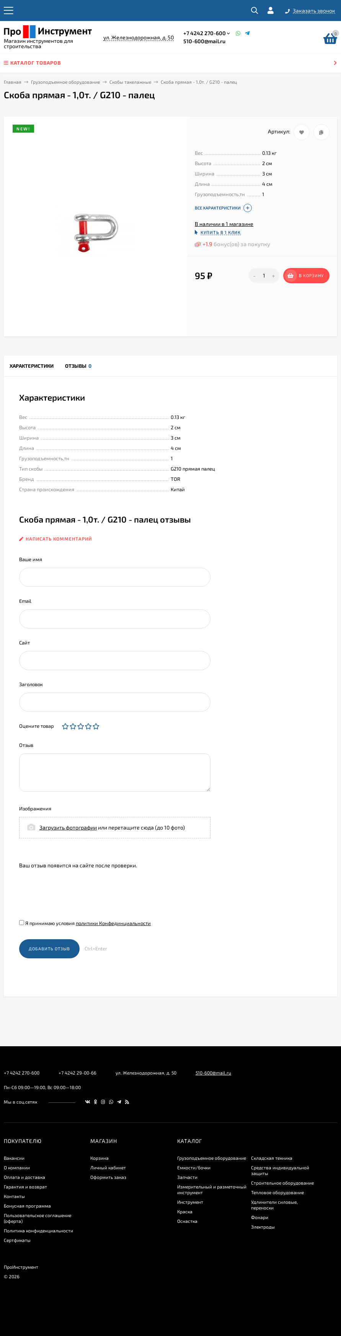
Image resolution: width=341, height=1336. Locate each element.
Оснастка (187, 1221)
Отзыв (26, 745)
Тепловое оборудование (277, 1192)
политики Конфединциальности (113, 923)
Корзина (99, 1158)
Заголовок (31, 684)
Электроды (263, 1226)
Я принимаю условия (85, 923)
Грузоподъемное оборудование (65, 81)
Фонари (259, 1217)
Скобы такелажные (130, 81)
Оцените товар (36, 726)
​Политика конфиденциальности (38, 1230)
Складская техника (271, 1158)
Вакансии (14, 1158)
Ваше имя (30, 559)
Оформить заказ (108, 1177)
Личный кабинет (108, 1167)
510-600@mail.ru (204, 41)
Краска (185, 1211)
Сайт (24, 643)
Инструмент (190, 1202)
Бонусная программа (27, 1205)
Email (25, 601)
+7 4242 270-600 (204, 33)
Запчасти (187, 1177)
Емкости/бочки (193, 1167)
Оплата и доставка (24, 1177)
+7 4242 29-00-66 (77, 1072)
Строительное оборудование (282, 1182)
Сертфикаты (17, 1240)
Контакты (14, 1196)
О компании (17, 1167)
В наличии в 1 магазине (224, 224)
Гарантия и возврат (25, 1186)
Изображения (35, 808)
